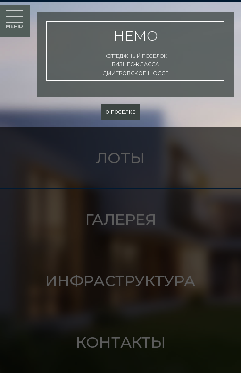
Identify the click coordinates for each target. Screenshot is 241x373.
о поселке (120, 112)
